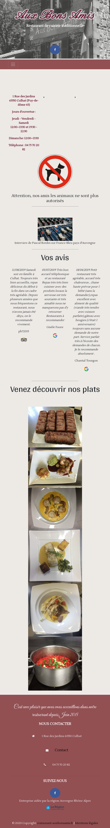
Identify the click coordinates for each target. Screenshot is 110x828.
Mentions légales (86, 823)
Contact (61, 750)
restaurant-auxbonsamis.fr (55, 823)
